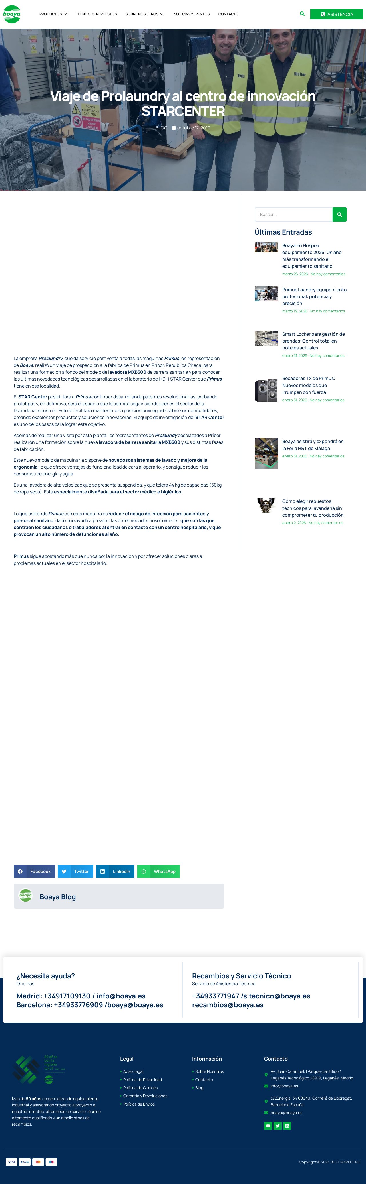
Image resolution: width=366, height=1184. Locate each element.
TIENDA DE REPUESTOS (97, 14)
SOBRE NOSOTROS (144, 14)
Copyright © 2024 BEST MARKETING (329, 1162)
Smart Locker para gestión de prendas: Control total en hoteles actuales (313, 341)
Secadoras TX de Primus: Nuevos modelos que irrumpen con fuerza (308, 385)
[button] (34, 871)
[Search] (340, 214)
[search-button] (302, 13)
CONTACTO (228, 14)
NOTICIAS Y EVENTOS (192, 14)
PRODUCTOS (53, 14)
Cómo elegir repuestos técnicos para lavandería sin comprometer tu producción (313, 507)
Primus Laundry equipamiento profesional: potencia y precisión (314, 296)
